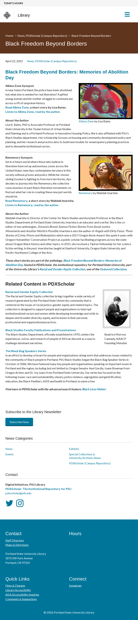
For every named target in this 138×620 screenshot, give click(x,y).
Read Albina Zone (17, 107)
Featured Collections (113, 269)
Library (24, 15)
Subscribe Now (19, 422)
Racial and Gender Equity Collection (62, 269)
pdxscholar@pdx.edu (18, 493)
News (21, 35)
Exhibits (74, 448)
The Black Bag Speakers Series (25, 351)
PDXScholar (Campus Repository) (46, 35)
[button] (129, 14)
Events (9, 454)
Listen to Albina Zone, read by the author (32, 111)
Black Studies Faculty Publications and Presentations (40, 330)
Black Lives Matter (94, 389)
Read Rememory (16, 200)
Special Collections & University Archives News (85, 455)
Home (9, 35)
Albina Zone (86, 121)
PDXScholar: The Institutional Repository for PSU (38, 488)
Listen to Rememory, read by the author (31, 205)
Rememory (85, 193)
